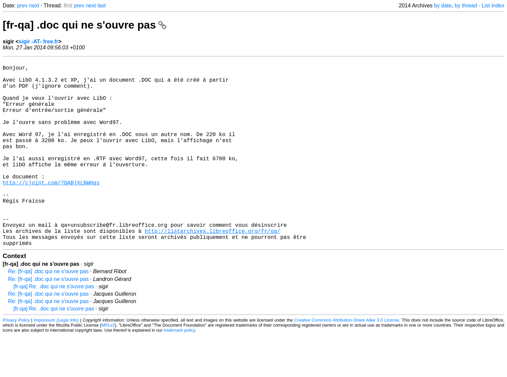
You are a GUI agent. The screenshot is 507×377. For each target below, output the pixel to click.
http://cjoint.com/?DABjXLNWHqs (51, 210)
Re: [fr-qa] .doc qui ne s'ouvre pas (48, 313)
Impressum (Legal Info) (56, 361)
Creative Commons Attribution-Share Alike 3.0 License (346, 361)
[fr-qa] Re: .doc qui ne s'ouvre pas (53, 328)
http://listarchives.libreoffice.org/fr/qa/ (212, 270)
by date (443, 5)
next (34, 5)
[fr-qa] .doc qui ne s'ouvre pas (84, 25)
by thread (466, 5)
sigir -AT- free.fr (38, 41)
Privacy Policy (16, 361)
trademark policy (179, 371)
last (102, 5)
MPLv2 (108, 366)
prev (22, 5)
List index (492, 5)
